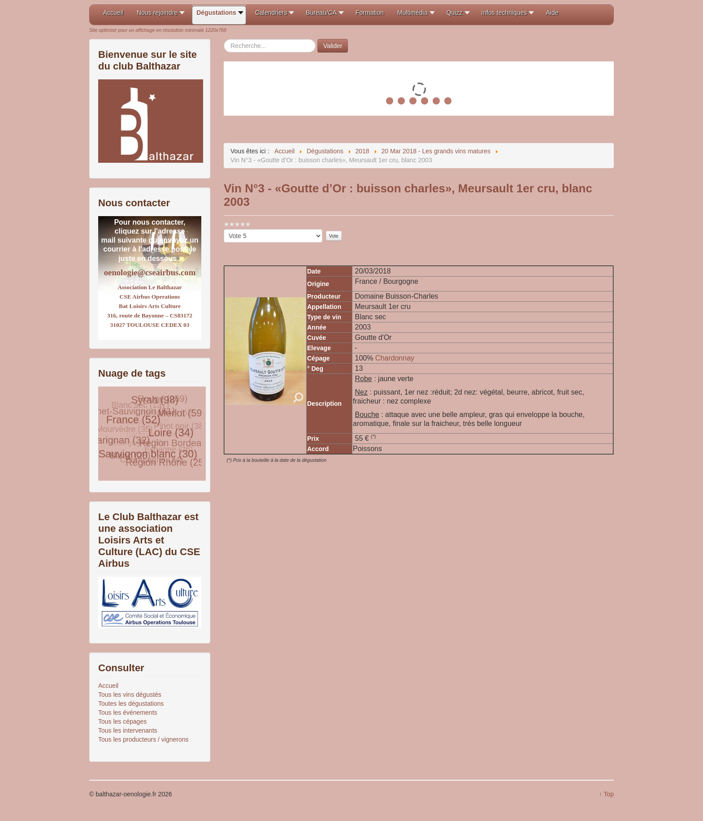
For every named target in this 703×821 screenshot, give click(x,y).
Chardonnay (394, 358)
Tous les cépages (122, 721)
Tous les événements (127, 712)
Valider (333, 45)
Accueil (108, 685)
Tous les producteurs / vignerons (143, 739)
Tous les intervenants (127, 730)
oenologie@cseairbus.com (149, 272)
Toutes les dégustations (131, 703)
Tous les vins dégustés (129, 694)
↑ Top (606, 794)
